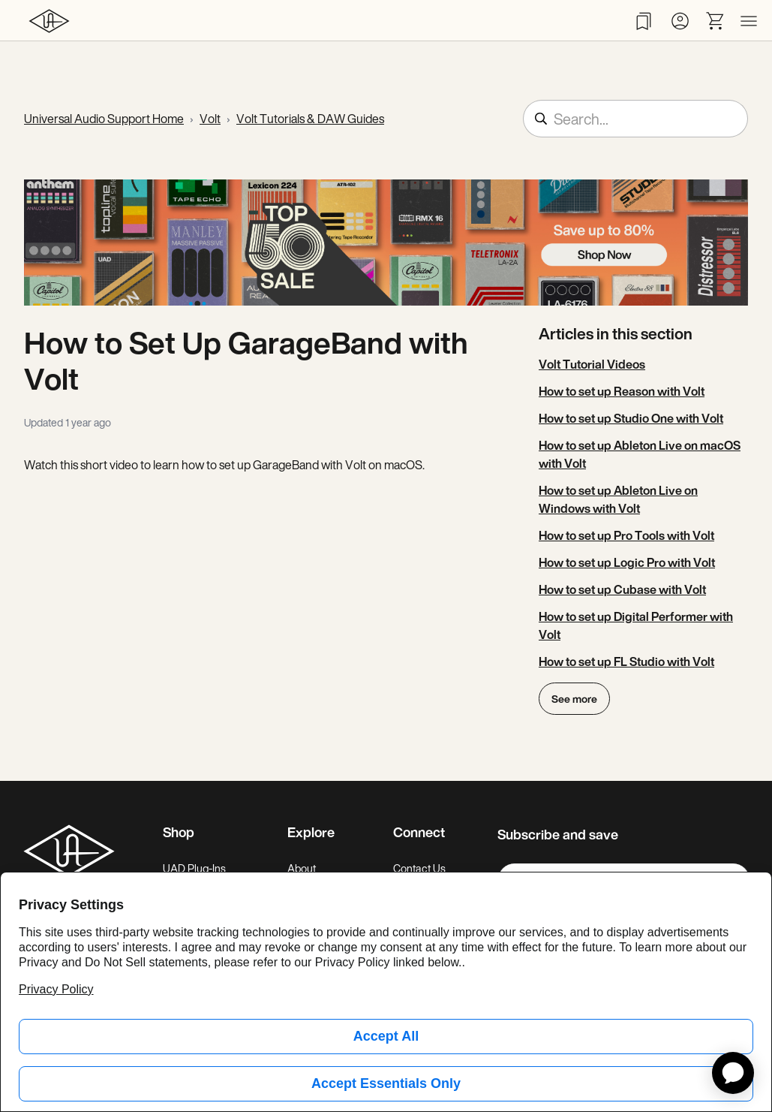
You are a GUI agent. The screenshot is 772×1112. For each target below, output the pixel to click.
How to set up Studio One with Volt (631, 418)
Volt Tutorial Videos (592, 364)
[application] (733, 1073)
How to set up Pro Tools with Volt (626, 535)
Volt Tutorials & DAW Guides (310, 119)
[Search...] (635, 118)
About (301, 868)
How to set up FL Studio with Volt (626, 661)
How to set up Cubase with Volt (622, 589)
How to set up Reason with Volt (621, 391)
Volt (210, 119)
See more (574, 699)
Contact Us (419, 868)
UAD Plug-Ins (194, 868)
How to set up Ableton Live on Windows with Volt (618, 499)
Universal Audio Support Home (104, 119)
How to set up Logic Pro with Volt (627, 562)
